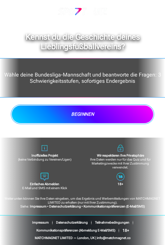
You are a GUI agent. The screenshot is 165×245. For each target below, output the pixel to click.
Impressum (38, 206)
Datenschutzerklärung (65, 206)
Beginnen (82, 114)
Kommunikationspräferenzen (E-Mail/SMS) (114, 206)
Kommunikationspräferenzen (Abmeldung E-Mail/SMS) (75, 230)
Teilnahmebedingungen (112, 222)
